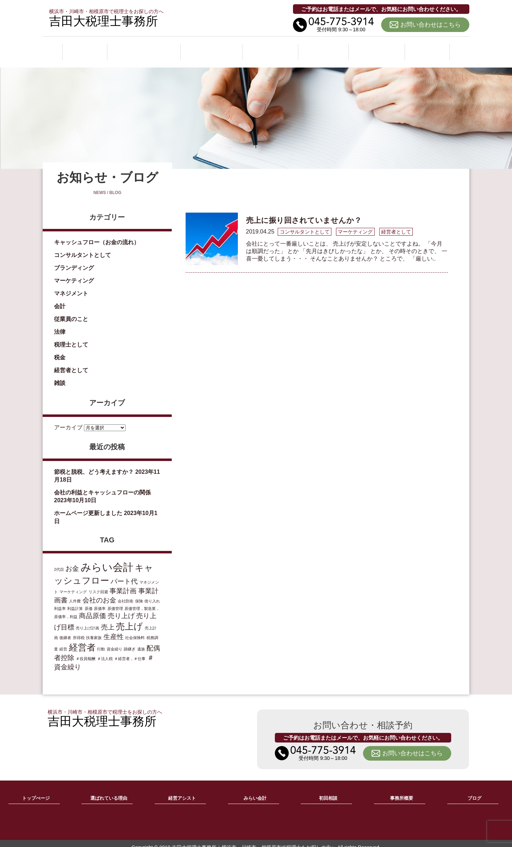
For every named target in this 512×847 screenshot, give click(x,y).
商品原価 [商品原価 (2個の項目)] (92, 608)
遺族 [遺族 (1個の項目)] (141, 641)
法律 (59, 324)
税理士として (71, 337)
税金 (59, 350)
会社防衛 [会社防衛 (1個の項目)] (125, 593)
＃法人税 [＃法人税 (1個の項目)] (105, 651)
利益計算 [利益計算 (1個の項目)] (75, 601)
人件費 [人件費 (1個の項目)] (75, 593)
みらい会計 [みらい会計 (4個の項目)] (107, 559)
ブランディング (74, 260)
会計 (59, 298)
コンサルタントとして (82, 247)
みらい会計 (272, 47)
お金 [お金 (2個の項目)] (72, 560)
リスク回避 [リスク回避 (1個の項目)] (98, 584)
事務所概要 (378, 47)
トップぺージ (36, 790)
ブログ (427, 47)
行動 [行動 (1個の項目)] (101, 641)
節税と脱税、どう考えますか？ (94, 464)
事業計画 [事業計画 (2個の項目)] (123, 583)
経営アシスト (212, 47)
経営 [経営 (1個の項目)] (63, 641)
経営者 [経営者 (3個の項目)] (82, 639)
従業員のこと (71, 311)
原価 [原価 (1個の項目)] (88, 601)
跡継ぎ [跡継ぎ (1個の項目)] (129, 641)
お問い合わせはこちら (430, 24)
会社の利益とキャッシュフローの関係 (102, 485)
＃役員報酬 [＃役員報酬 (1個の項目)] (85, 651)
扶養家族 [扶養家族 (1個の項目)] (94, 630)
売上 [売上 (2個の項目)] (107, 619)
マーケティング (74, 273)
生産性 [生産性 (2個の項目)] (113, 629)
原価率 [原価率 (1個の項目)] (100, 601)
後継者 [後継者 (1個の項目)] (65, 630)
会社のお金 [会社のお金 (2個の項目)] (99, 592)
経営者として (71, 362)
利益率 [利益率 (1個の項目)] (60, 601)
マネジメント (71, 286)
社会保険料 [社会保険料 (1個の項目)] (135, 630)
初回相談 (325, 47)
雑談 (59, 375)
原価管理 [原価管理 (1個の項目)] (115, 601)
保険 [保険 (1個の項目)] (139, 593)
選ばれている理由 (143, 47)
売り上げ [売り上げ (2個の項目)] (121, 608)
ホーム (84, 47)
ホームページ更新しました (88, 505)
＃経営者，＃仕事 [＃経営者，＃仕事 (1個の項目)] (129, 651)
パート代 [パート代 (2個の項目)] (124, 573)
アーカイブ (68, 419)
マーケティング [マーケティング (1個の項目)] (73, 584)
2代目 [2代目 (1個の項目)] (59, 561)
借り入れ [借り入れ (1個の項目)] (152, 593)
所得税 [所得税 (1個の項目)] (79, 630)
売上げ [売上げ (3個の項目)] (129, 618)
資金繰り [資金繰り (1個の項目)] (114, 641)
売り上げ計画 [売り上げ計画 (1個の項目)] (87, 620)
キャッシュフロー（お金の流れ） (96, 234)
